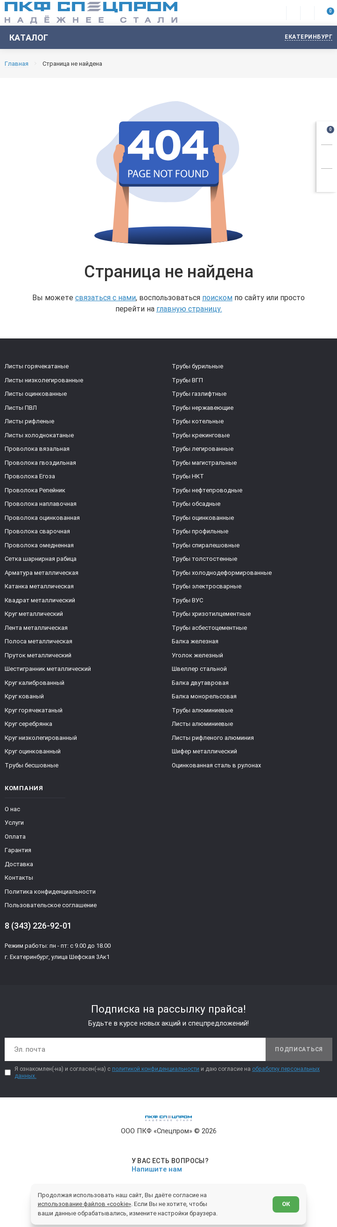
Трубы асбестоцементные (209, 627)
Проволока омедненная (39, 545)
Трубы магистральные (204, 462)
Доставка (19, 864)
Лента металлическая (36, 627)
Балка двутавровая (200, 682)
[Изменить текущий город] (304, 37)
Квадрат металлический (40, 600)
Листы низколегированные (44, 380)
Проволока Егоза (30, 476)
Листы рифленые (29, 421)
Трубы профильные (200, 531)
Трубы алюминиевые (202, 710)
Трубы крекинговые (201, 435)
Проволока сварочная (37, 531)
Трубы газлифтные (199, 393)
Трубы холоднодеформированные (222, 572)
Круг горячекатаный (34, 710)
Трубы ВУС (187, 600)
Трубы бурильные (197, 366)
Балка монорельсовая (204, 696)
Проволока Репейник (35, 490)
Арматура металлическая (41, 572)
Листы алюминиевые (202, 723)
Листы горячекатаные (37, 366)
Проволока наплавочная (41, 503)
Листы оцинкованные (36, 393)
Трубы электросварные (206, 586)
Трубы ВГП (187, 380)
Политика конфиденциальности (50, 891)
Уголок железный (197, 655)
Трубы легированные (202, 448)
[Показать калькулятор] (326, 179)
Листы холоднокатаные (39, 435)
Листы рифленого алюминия (213, 737)
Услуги (14, 822)
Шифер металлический (204, 751)
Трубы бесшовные (31, 765)
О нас (12, 809)
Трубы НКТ (188, 476)
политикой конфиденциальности (155, 1069)
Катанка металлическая (39, 586)
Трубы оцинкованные (203, 517)
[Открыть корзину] (326, 131)
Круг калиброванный (34, 682)
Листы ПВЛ (21, 407)
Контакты (19, 877)
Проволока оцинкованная (42, 517)
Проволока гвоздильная (40, 462)
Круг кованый (24, 696)
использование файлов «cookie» (84, 1203)
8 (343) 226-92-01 (38, 926)
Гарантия (18, 850)
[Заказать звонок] (326, 155)
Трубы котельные (198, 421)
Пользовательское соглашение (51, 905)
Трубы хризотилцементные (211, 613)
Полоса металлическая (38, 641)
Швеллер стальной (199, 668)
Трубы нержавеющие (202, 407)
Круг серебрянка (28, 723)
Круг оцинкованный (33, 751)
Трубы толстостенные (204, 558)
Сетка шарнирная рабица (41, 558)
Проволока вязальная (37, 448)
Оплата (15, 836)
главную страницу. (189, 308)
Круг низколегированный (41, 737)
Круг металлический (34, 613)
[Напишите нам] (168, 1165)
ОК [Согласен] (286, 1203)
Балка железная (195, 641)
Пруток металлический (38, 655)
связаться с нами (105, 297)
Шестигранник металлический (48, 668)
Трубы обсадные (196, 503)
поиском (217, 297)
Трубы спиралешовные (205, 545)
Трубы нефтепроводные (207, 490)
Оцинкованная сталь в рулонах (216, 765)
